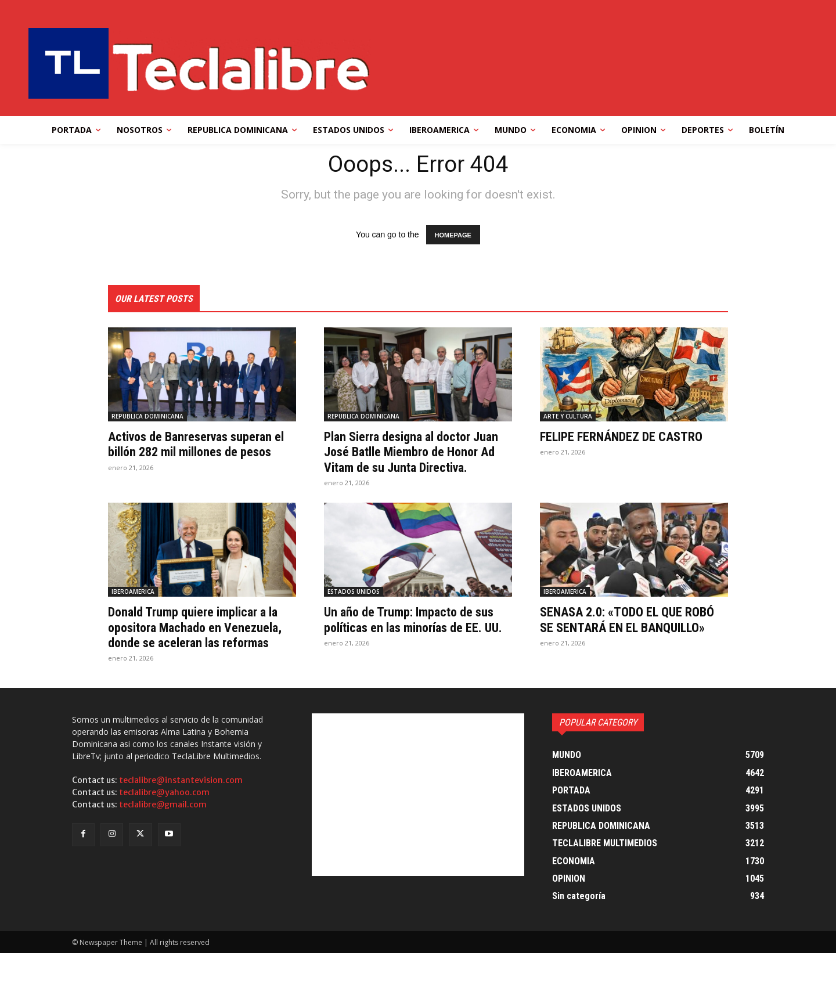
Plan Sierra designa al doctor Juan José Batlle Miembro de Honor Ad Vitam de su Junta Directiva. (406, 461)
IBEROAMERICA (132, 608)
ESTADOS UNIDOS (353, 608)
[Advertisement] (418, 826)
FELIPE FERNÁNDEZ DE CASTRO (629, 438)
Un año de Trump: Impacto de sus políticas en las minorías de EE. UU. (417, 644)
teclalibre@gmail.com (163, 836)
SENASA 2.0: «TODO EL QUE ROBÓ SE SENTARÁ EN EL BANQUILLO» (618, 644)
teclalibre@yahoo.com (164, 824)
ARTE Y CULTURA (567, 417)
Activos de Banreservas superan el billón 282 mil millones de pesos (198, 453)
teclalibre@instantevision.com (181, 812)
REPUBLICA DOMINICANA (147, 417)
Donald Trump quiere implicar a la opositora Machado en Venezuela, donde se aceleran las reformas (202, 651)
